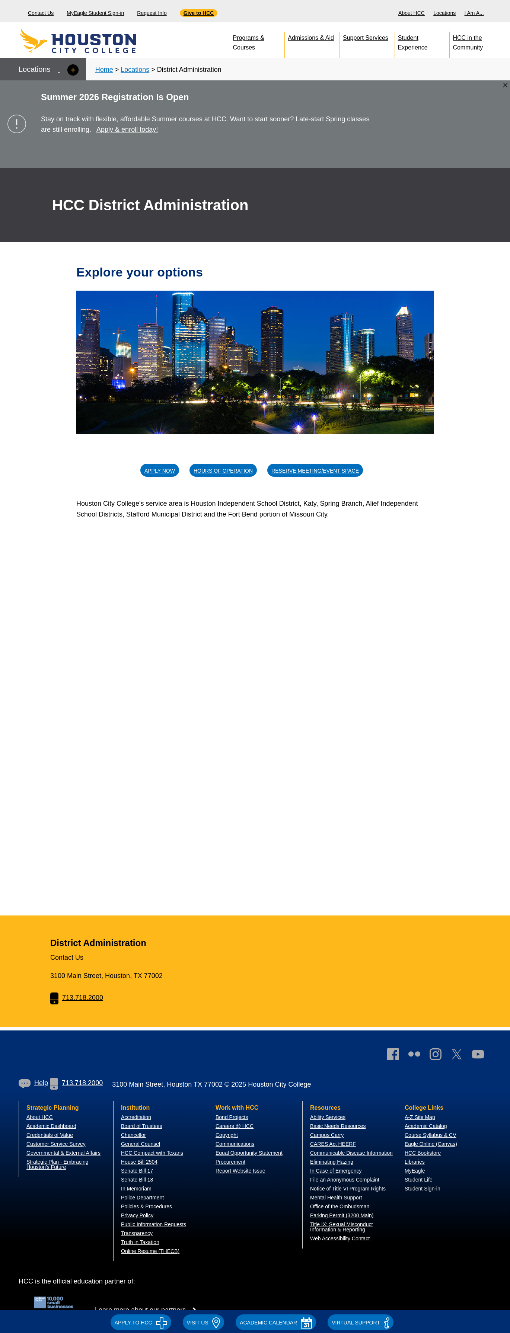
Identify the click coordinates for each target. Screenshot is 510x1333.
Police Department (142, 1198)
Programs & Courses (248, 41)
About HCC (411, 13)
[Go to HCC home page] (95, 41)
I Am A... (474, 13)
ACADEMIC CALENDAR (276, 1323)
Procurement (230, 1162)
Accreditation (136, 1117)
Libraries (415, 1162)
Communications (235, 1144)
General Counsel (140, 1144)
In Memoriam (136, 1189)
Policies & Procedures (146, 1206)
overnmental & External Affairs (66, 1153)
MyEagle (415, 1171)
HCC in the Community (468, 41)
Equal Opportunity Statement (249, 1153)
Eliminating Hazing (331, 1162)
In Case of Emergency (336, 1171)
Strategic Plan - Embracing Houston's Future (57, 1164)
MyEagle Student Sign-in (95, 13)
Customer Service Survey (56, 1144)
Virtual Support (360, 1323)
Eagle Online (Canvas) (431, 1144)
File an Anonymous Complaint (344, 1180)
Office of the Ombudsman (339, 1206)
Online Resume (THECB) (150, 1251)
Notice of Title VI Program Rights (348, 1189)
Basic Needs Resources (338, 1126)
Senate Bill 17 (137, 1171)
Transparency (137, 1233)
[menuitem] (412, 11)
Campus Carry (327, 1135)
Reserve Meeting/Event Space (315, 471)
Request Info (151, 13)
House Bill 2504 (139, 1162)
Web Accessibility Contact (340, 1238)
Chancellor (133, 1135)
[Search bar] (501, 11)
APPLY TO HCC (141, 1323)
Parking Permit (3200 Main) (341, 1215)
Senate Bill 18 (137, 1180)
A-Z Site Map (420, 1117)
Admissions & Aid (311, 38)
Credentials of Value (49, 1135)
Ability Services (327, 1117)
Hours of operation (223, 471)
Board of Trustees (141, 1126)
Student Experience (413, 41)
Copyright (227, 1135)
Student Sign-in (422, 1189)
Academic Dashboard (51, 1126)
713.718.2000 (76, 997)
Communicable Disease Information (351, 1153)
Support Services (365, 38)
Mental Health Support (336, 1198)
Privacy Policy (137, 1215)
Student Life (419, 1180)
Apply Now (159, 471)
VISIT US (203, 1323)
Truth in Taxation (140, 1242)
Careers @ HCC (235, 1126)
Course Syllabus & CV (430, 1135)
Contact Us (41, 13)
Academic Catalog (426, 1126)
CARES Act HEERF (333, 1144)
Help (33, 1083)
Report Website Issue (240, 1171)
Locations (444, 13)
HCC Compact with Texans (152, 1153)
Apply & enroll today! (127, 129)
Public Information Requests (153, 1224)
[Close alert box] (505, 85)
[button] (141, 1321)
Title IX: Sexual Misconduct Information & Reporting (341, 1227)
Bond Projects (232, 1117)
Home (104, 69)
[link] (439, 1056)
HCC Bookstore (423, 1153)
